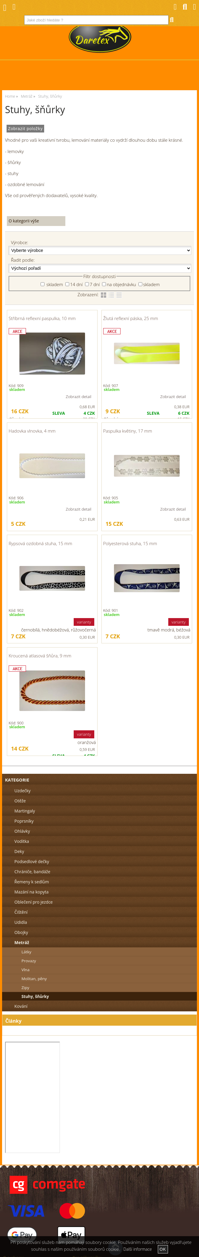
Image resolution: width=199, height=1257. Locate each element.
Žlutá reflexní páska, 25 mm (130, 318)
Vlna (25, 969)
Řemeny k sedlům (31, 882)
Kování (20, 1006)
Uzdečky (22, 790)
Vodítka (21, 841)
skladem (54, 284)
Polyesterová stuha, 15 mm (130, 543)
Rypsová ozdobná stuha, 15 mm (40, 543)
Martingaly (24, 811)
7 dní (95, 284)
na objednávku (121, 284)
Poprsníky (23, 821)
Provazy (28, 960)
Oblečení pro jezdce (33, 902)
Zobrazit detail (78, 396)
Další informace (138, 1249)
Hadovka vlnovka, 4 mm (32, 431)
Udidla (20, 922)
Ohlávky (22, 831)
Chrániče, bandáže (32, 871)
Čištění (20, 912)
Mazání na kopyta (31, 892)
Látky (26, 952)
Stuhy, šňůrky (35, 996)
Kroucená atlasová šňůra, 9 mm (40, 656)
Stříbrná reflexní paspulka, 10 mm (42, 318)
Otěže (20, 801)
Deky (19, 851)
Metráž (21, 942)
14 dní (76, 284)
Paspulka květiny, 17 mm (127, 431)
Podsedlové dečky (31, 861)
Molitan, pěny (34, 978)
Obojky (21, 932)
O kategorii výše (24, 221)
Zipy (25, 987)
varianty (84, 622)
